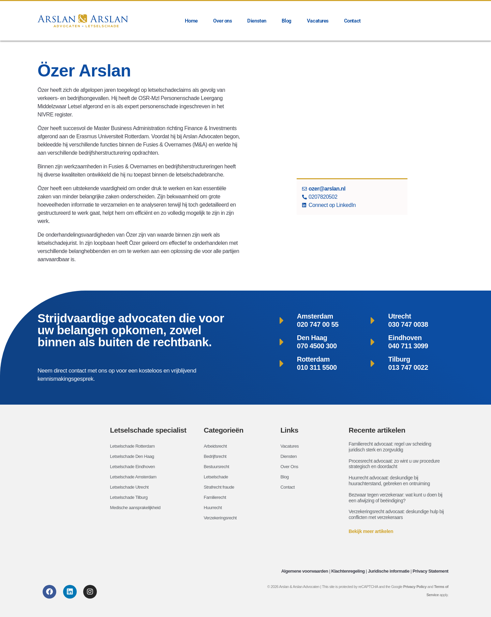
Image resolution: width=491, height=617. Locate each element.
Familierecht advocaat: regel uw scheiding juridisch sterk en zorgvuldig (390, 446)
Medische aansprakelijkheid (137, 507)
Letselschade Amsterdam (135, 477)
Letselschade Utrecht (131, 487)
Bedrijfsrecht (216, 456)
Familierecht (216, 497)
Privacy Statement (430, 571)
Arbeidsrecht (216, 446)
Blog (287, 21)
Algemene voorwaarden (304, 571)
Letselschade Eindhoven (134, 466)
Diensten (256, 21)
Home (191, 21)
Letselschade (217, 477)
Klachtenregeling (347, 571)
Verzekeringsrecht (221, 518)
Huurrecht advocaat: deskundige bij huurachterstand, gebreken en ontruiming (389, 480)
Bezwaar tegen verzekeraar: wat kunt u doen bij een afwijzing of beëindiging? (396, 497)
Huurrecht (213, 507)
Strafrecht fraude (220, 487)
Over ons (222, 21)
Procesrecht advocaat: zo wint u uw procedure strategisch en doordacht (394, 463)
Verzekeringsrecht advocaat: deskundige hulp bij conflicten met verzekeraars (396, 514)
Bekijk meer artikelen (371, 531)
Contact (352, 21)
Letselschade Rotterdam (134, 446)
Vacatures (318, 21)
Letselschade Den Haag (134, 456)
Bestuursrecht (217, 466)
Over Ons (290, 466)
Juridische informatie (389, 571)
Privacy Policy (415, 587)
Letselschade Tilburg (130, 497)
